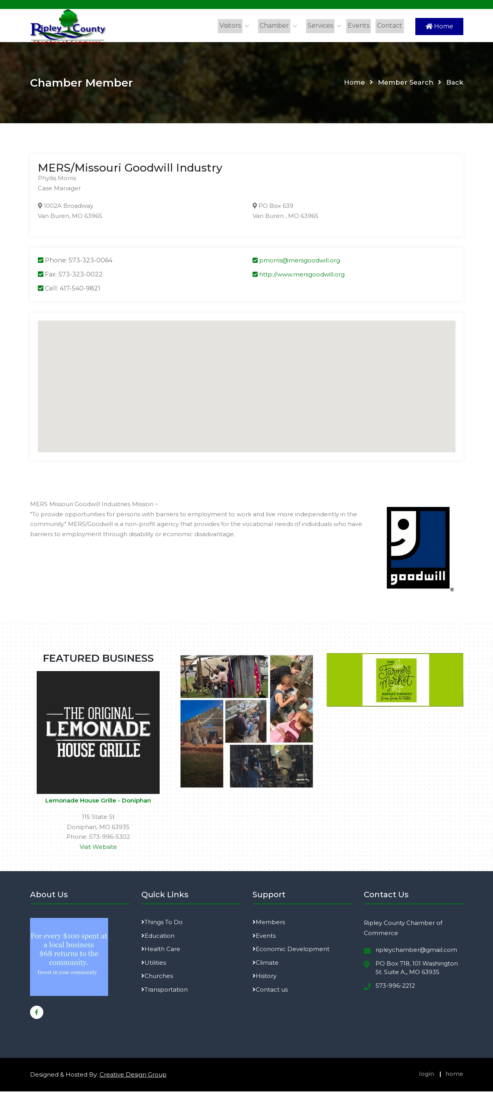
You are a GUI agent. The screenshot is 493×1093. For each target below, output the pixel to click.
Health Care (160, 951)
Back (454, 84)
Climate (266, 964)
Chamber (277, 25)
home (454, 1075)
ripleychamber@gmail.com (416, 951)
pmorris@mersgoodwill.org (296, 262)
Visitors (234, 25)
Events (360, 25)
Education (157, 937)
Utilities (153, 964)
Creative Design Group (133, 1076)
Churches (157, 977)
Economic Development (291, 951)
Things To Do (162, 924)
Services (322, 25)
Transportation (164, 991)
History (264, 977)
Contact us (270, 991)
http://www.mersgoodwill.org (299, 276)
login (426, 1075)
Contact (390, 25)
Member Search (405, 84)
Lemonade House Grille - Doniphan (98, 802)
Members (269, 924)
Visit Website (98, 848)
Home (439, 26)
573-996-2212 (395, 987)
